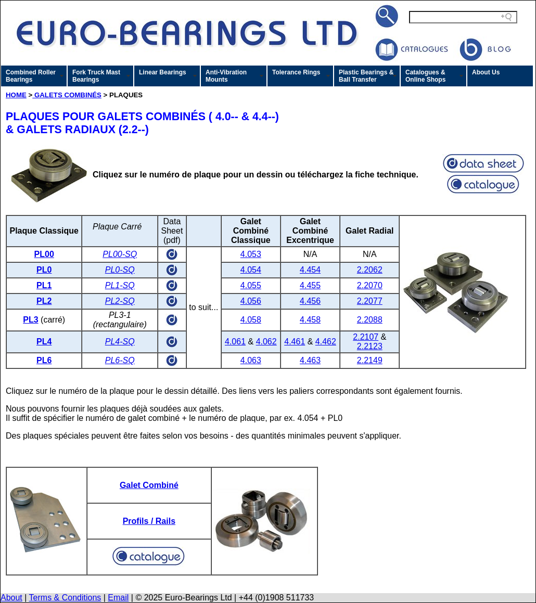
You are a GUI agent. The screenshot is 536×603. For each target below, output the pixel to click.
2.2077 (369, 301)
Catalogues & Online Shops (425, 76)
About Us (486, 72)
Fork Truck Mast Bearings (96, 76)
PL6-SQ (120, 360)
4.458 (310, 319)
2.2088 (369, 319)
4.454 (310, 269)
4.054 (250, 269)
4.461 (294, 341)
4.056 (250, 301)
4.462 (325, 341)
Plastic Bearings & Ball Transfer (366, 76)
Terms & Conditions (65, 597)
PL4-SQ (120, 341)
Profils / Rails (149, 521)
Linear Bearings (162, 72)
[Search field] (463, 17)
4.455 (310, 285)
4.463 (310, 360)
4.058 (250, 319)
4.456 (310, 301)
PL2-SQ (120, 301)
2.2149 (369, 360)
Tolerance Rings (296, 72)
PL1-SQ (120, 285)
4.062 (266, 341)
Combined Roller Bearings (31, 76)
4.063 (250, 360)
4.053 (250, 254)
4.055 (250, 285)
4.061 (235, 341)
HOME (16, 95)
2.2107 (365, 336)
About (11, 597)
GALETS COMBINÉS (66, 95)
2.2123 (369, 346)
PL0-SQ (120, 269)
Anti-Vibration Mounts (226, 76)
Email (118, 597)
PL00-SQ (120, 254)
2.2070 (369, 285)
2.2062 (369, 269)
